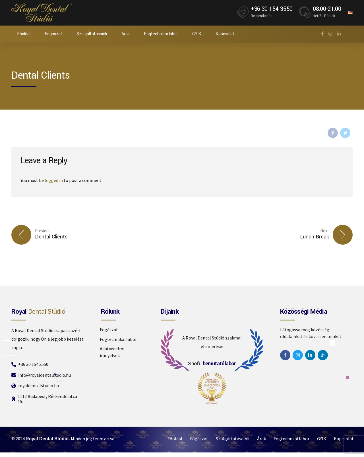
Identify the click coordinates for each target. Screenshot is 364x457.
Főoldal (23, 34)
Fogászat (53, 34)
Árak (125, 34)
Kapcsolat (225, 34)
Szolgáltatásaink (91, 34)
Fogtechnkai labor (291, 438)
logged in (54, 180)
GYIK (196, 34)
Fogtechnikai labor (161, 34)
